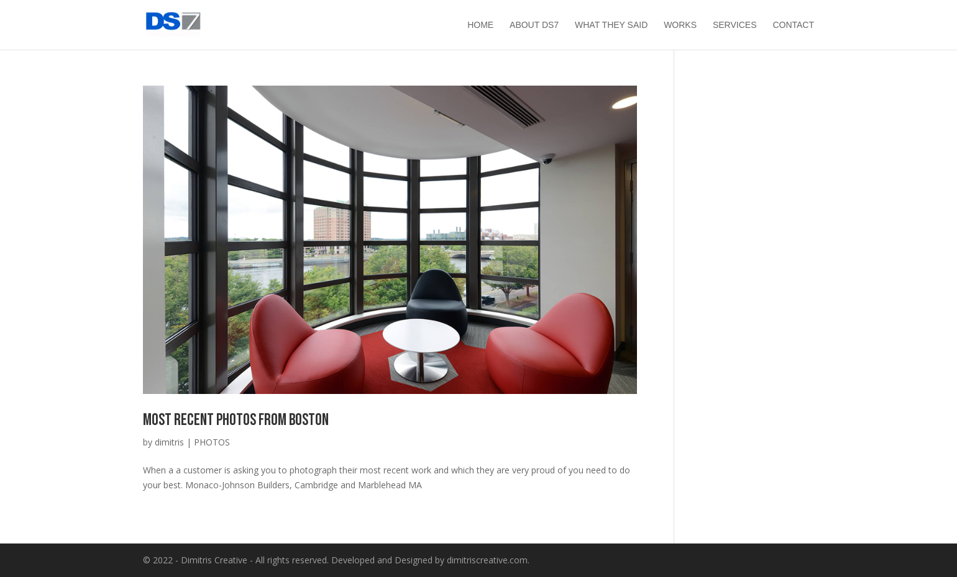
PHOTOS (212, 442)
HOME (480, 25)
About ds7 (534, 25)
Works (680, 25)
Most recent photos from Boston (236, 420)
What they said (611, 25)
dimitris (169, 442)
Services (735, 25)
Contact (793, 25)
